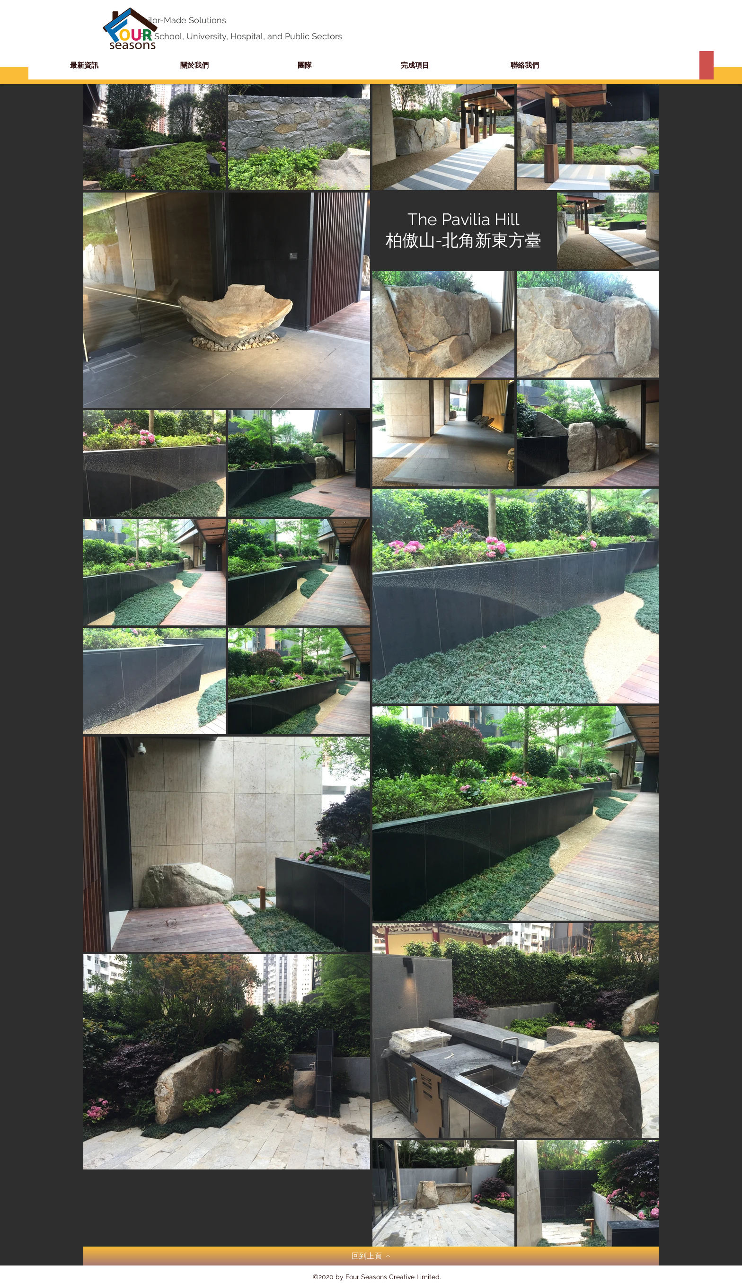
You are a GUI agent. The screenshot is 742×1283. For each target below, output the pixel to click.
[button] (415, 65)
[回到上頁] (371, 1256)
